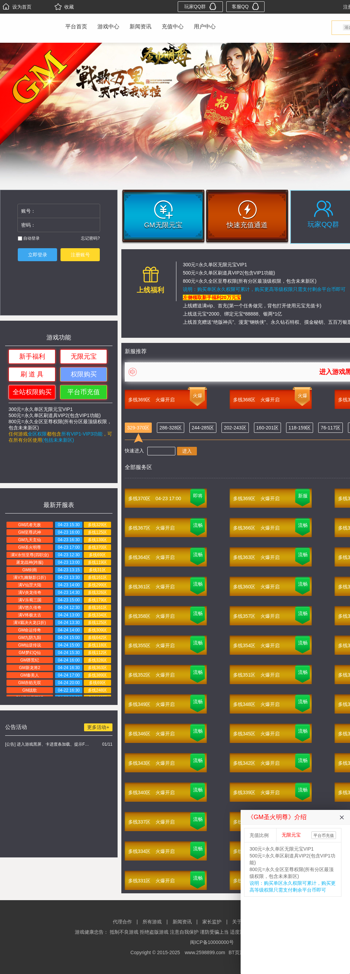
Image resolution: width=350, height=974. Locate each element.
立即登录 (37, 254)
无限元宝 (84, 356)
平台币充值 (83, 392)
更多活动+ (98, 727)
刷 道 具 (32, 374)
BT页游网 (239, 952)
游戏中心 (108, 26)
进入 (187, 451)
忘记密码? (90, 238)
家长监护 (211, 921)
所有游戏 (152, 921)
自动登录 (29, 238)
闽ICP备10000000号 (212, 942)
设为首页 (17, 6)
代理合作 (122, 921)
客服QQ (245, 6)
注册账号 (80, 254)
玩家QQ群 (200, 6)
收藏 (64, 6)
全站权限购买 (32, 392)
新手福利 (32, 356)
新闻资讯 (140, 26)
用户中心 (205, 26)
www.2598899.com (205, 952)
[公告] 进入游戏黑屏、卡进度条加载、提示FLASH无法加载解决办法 (48, 744)
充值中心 (173, 26)
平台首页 (76, 26)
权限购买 (84, 374)
